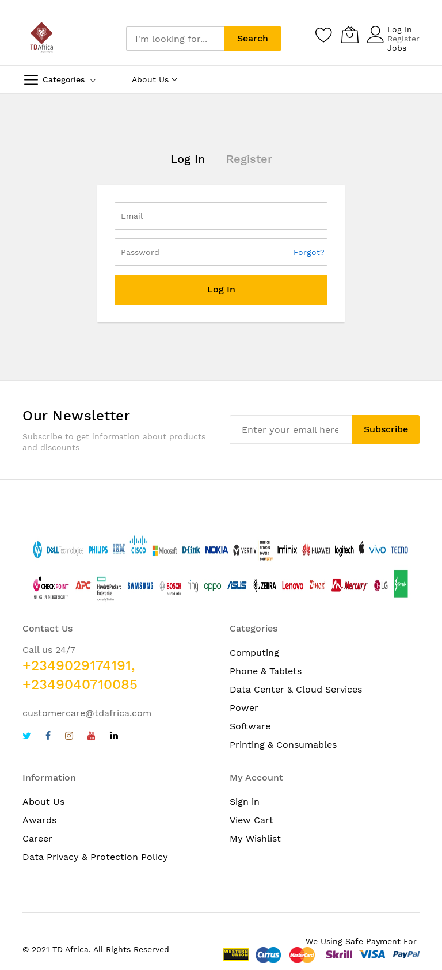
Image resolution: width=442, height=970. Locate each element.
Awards (39, 820)
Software (250, 726)
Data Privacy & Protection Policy (95, 856)
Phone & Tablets (266, 670)
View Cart (251, 820)
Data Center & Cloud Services (296, 689)
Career (37, 838)
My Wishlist (255, 838)
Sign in (245, 801)
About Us (43, 801)
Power (244, 707)
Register (403, 38)
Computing (254, 652)
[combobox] (175, 38)
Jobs (396, 47)
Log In (399, 29)
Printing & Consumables (283, 744)
